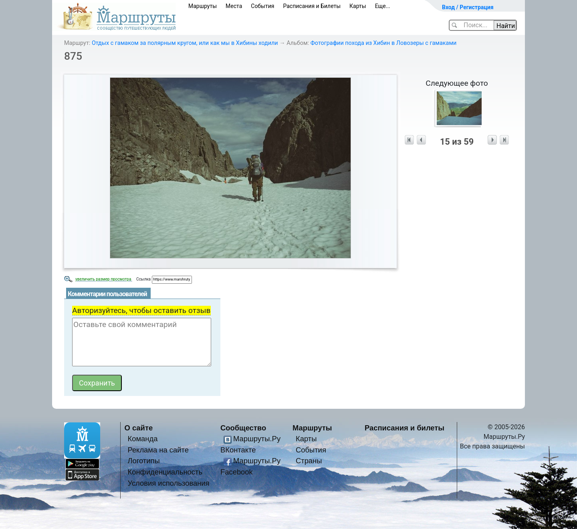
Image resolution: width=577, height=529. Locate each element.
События (262, 6)
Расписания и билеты (404, 428)
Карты (357, 6)
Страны (309, 460)
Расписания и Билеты (312, 6)
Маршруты (202, 6)
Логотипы (143, 460)
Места (234, 6)
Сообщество (243, 428)
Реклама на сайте (158, 450)
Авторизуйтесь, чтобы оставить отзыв (141, 310)
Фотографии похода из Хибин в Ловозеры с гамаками (384, 43)
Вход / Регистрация (468, 7)
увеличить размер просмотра (103, 279)
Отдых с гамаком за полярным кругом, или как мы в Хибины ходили (185, 43)
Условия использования (168, 483)
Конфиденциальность (164, 472)
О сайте (139, 428)
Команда (142, 438)
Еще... (382, 6)
